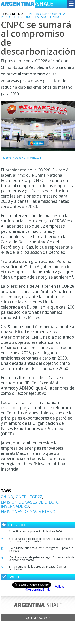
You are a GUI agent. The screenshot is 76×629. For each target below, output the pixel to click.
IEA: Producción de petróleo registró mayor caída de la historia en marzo (41, 558)
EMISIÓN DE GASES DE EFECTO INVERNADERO (30, 504)
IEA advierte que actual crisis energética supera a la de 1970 (41, 549)
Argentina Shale (27, 4)
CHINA (7, 496)
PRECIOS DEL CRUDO (16, 17)
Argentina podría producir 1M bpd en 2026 (35, 531)
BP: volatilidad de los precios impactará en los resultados (37, 568)
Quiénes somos (38, 618)
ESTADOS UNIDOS (48, 17)
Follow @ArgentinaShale (44, 588)
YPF (29, 14)
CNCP (21, 496)
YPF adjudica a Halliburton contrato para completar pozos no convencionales (41, 540)
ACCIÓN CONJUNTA (50, 14)
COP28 (35, 496)
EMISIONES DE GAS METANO (28, 511)
